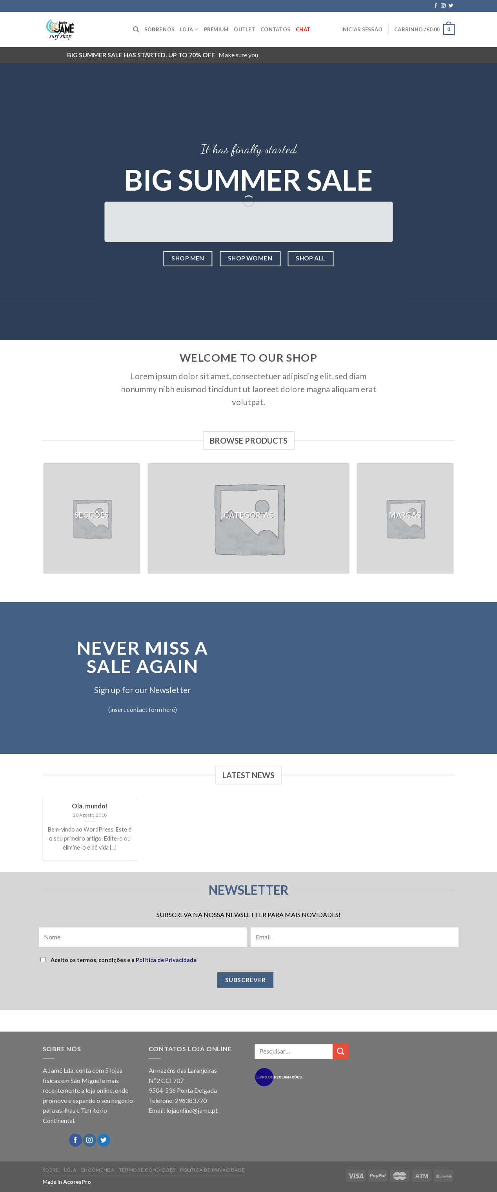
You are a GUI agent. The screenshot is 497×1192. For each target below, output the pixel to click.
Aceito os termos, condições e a (118, 960)
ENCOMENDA (98, 1170)
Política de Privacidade (166, 960)
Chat (303, 29)
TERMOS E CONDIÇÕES (147, 1170)
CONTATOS (275, 29)
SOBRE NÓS (159, 29)
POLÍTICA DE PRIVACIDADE (212, 1170)
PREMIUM (216, 29)
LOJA (189, 29)
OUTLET (244, 29)
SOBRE (51, 1170)
